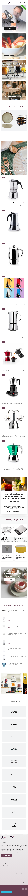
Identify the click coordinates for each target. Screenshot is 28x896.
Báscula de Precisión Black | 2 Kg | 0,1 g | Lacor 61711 (18, 538)
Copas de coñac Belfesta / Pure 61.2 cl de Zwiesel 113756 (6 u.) (17, 634)
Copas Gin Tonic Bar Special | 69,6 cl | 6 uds (17, 626)
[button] (13, 3)
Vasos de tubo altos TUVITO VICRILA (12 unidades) (16, 649)
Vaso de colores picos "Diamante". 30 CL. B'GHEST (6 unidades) (16, 664)
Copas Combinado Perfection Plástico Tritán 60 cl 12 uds (16, 619)
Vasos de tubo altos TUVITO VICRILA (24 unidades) (16, 641)
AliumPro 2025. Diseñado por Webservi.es (9, 889)
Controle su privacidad (6, 892)
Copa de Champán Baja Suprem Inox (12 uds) (16, 611)
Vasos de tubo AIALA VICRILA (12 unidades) (17, 656)
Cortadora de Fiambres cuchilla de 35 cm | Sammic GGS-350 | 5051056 (5, 539)
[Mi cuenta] (17, 2)
